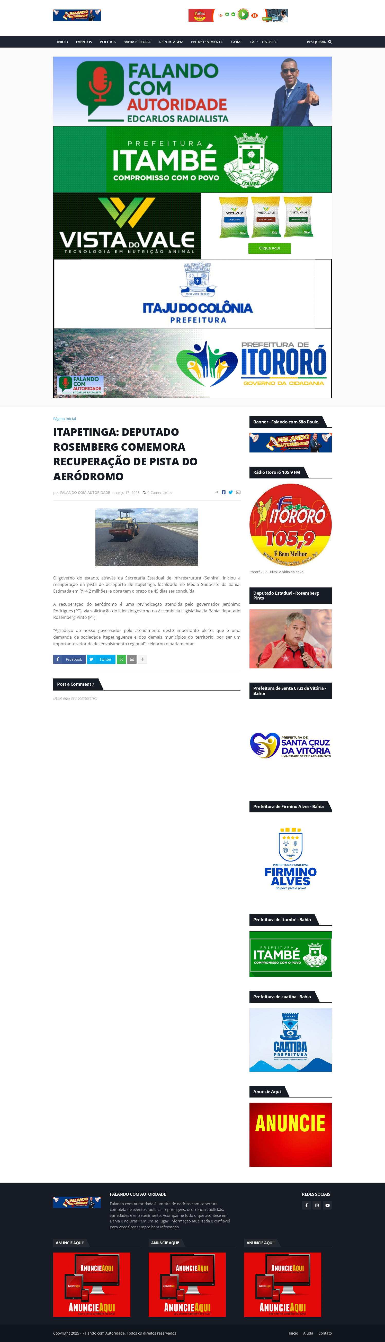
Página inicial (64, 418)
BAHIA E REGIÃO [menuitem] (137, 41)
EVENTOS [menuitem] (84, 41)
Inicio (293, 1333)
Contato (325, 1333)
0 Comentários (159, 492)
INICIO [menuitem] (62, 41)
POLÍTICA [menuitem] (108, 41)
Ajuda (308, 1333)
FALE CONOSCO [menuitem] (263, 41)
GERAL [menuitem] (237, 41)
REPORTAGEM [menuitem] (171, 41)
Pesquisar (316, 41)
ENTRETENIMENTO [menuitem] (207, 41)
